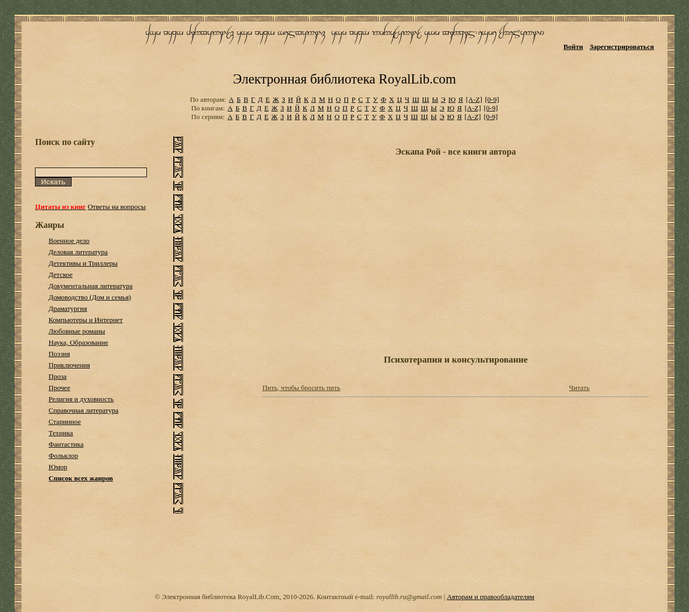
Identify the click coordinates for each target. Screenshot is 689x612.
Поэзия (59, 354)
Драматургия (67, 308)
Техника (60, 433)
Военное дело (68, 241)
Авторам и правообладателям (490, 597)
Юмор (57, 467)
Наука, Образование (78, 342)
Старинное (64, 422)
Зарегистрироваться (621, 47)
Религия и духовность (81, 399)
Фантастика (65, 444)
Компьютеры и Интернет (85, 320)
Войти (573, 47)
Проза (57, 376)
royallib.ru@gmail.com (409, 597)
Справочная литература (83, 410)
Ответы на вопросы (117, 207)
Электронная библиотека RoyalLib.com (344, 79)
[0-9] (492, 99)
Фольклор (63, 455)
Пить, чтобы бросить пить (301, 388)
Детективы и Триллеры (82, 263)
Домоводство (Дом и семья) (89, 297)
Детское (60, 274)
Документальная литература (90, 286)
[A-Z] (474, 99)
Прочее (59, 388)
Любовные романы (76, 331)
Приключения (69, 365)
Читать (579, 388)
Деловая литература (78, 252)
